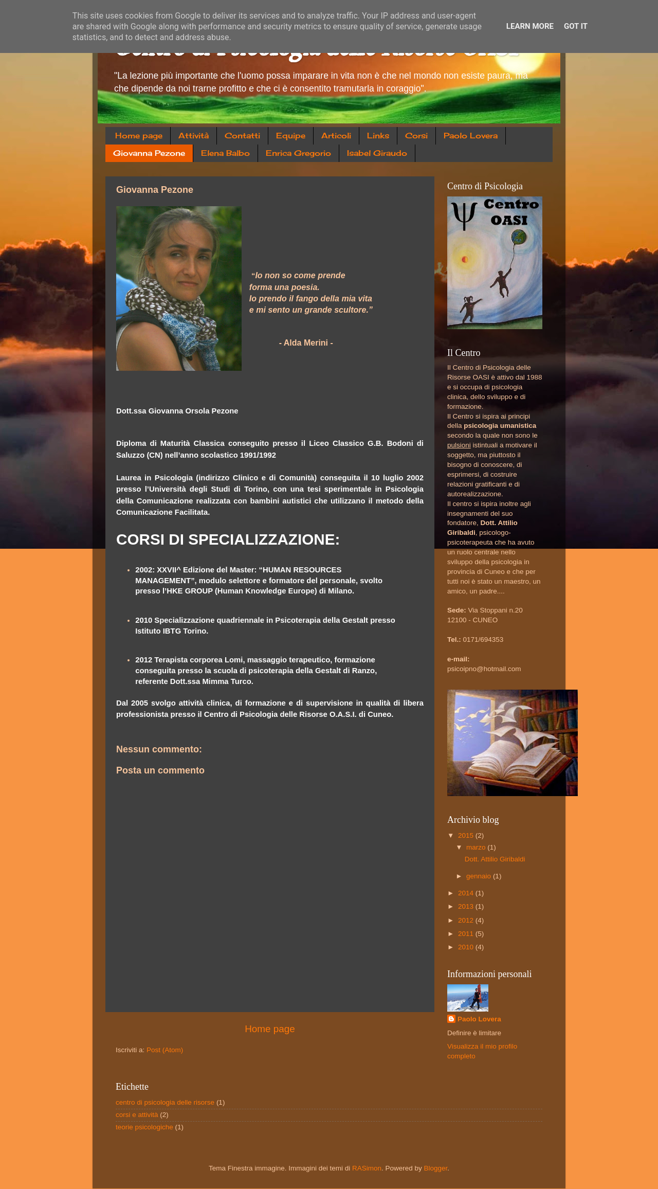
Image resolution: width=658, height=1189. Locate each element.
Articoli (336, 135)
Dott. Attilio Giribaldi (495, 859)
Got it (576, 26)
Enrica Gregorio (298, 153)
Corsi (416, 135)
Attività (193, 135)
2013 (467, 906)
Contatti (242, 135)
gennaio (479, 876)
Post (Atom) (165, 1050)
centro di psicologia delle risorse (165, 1102)
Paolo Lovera (471, 135)
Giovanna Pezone (149, 153)
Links (378, 135)
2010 (467, 947)
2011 (467, 934)
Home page (138, 135)
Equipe (290, 135)
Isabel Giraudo (377, 153)
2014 (467, 893)
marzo (476, 847)
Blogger (436, 1168)
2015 (467, 835)
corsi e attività (137, 1115)
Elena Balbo (225, 153)
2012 (467, 920)
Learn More (530, 26)
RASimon (366, 1168)
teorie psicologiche (144, 1127)
